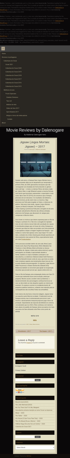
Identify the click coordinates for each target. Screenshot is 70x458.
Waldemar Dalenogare (41, 149)
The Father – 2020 (21, 416)
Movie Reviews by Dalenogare (35, 130)
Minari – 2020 (19, 413)
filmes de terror (36, 324)
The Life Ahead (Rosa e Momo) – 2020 (27, 421)
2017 (27, 324)
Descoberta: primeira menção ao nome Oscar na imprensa (33, 410)
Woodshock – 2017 (23, 331)
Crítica (30, 324)
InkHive (28, 456)
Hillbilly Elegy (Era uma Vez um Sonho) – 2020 (30, 424)
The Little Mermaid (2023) (23, 405)
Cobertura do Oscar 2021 (23, 426)
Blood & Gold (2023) (21, 402)
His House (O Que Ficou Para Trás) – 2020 (29, 418)
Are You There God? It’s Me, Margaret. (27, 407)
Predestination (26, 239)
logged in (29, 343)
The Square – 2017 (47, 331)
